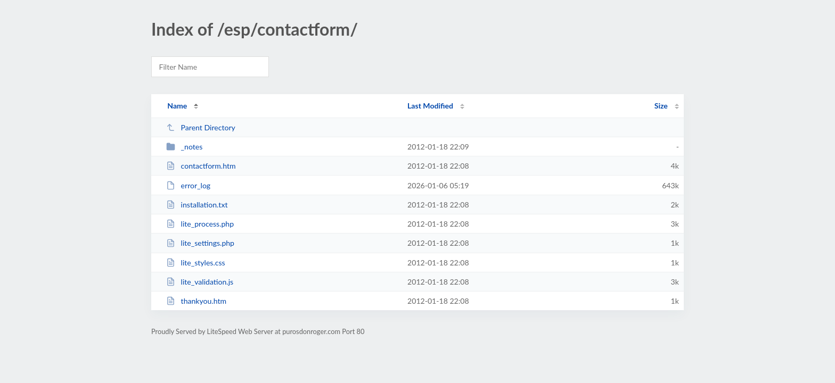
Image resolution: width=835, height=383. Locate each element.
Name (177, 105)
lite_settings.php (200, 242)
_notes (184, 146)
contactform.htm (200, 165)
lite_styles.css (195, 262)
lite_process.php (200, 223)
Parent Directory (200, 127)
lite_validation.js (199, 281)
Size (661, 105)
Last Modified (430, 105)
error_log (188, 185)
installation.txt (196, 204)
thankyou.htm (196, 300)
